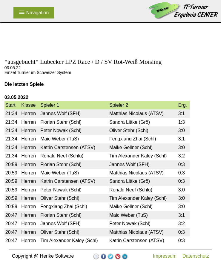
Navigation (34, 12)
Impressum (165, 256)
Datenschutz (195, 256)
